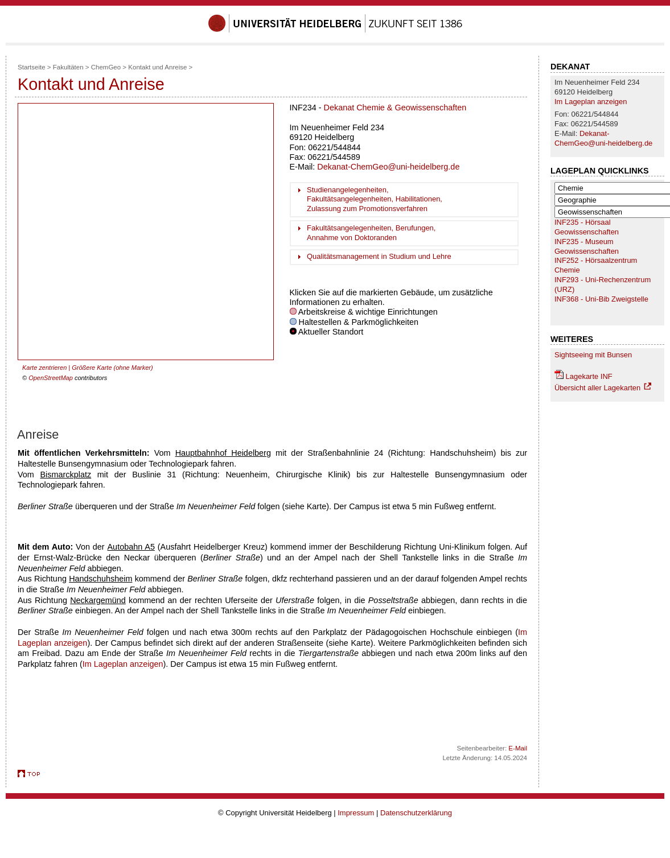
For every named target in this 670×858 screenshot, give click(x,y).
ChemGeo (106, 67)
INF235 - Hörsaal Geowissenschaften (586, 227)
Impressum (356, 812)
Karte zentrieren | (47, 367)
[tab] (404, 199)
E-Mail (517, 748)
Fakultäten (68, 67)
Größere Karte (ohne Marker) (112, 367)
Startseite (32, 67)
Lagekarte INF (589, 376)
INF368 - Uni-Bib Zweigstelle (601, 299)
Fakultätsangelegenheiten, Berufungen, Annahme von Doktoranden (371, 233)
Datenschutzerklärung (416, 812)
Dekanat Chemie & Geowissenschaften (395, 107)
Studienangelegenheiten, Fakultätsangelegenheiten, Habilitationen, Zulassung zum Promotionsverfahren (374, 199)
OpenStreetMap (50, 377)
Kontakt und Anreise (157, 67)
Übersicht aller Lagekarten (597, 387)
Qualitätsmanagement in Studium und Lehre (379, 256)
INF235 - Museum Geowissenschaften (586, 246)
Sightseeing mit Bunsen (593, 354)
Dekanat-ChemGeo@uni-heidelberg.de (603, 138)
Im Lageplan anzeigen (590, 101)
